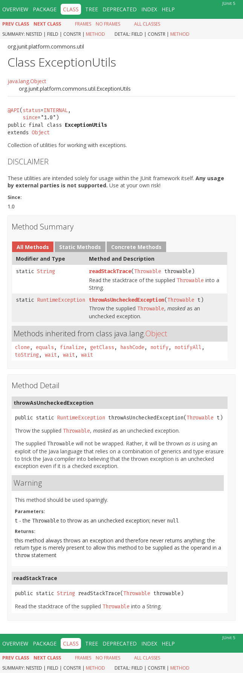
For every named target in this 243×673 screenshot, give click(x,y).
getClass (102, 347)
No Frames (108, 24)
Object (41, 132)
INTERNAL (56, 110)
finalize (72, 347)
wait (51, 355)
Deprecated (119, 9)
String (46, 271)
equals (45, 347)
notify (159, 347)
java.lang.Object (27, 81)
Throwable (147, 271)
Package (45, 9)
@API (14, 110)
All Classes (147, 24)
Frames (83, 24)
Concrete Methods (136, 247)
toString (27, 355)
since (30, 117)
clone (22, 347)
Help (168, 9)
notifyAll (188, 347)
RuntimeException (61, 300)
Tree (91, 9)
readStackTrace (110, 271)
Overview (15, 9)
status (32, 110)
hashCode (132, 347)
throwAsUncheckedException (126, 300)
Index (149, 9)
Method (95, 34)
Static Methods (80, 247)
